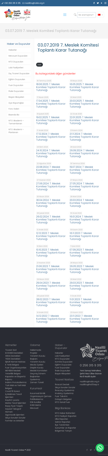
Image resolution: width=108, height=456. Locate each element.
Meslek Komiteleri (38, 370)
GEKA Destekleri (12, 355)
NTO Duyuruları (16, 61)
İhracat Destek (62, 384)
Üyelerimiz (35, 379)
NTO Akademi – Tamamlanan (16, 122)
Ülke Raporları (61, 419)
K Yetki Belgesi (12, 364)
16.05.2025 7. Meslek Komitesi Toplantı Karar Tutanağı (84, 87)
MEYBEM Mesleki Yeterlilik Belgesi (13, 372)
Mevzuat (34, 408)
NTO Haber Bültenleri (65, 413)
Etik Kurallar (35, 402)
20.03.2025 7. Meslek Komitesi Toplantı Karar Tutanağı (84, 103)
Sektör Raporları (62, 422)
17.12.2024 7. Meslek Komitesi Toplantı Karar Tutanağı (51, 136)
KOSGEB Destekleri (14, 353)
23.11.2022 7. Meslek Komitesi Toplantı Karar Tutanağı (84, 318)
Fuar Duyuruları (16, 85)
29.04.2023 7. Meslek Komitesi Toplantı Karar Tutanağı (51, 285)
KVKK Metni (35, 405)
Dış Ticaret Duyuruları (19, 73)
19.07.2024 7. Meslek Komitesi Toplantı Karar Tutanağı (84, 170)
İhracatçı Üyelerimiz (64, 390)
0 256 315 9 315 (90, 365)
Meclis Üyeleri (36, 364)
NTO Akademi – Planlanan (16, 131)
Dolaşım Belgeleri (63, 399)
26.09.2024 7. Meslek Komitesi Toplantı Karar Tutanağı (84, 153)
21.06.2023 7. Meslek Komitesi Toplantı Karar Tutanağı (51, 269)
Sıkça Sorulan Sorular (15, 417)
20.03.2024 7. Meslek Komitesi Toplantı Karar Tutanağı (84, 203)
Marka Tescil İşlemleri (15, 403)
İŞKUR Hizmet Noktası (15, 361)
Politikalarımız (36, 399)
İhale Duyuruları (16, 91)
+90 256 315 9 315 (12, 3)
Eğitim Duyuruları (17, 79)
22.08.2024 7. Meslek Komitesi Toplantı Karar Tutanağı (51, 170)
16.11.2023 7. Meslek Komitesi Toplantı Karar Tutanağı (84, 236)
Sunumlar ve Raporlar (65, 427)
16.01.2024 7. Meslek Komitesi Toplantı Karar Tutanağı (84, 219)
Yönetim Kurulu (37, 361)
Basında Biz (14, 114)
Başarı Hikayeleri (16, 97)
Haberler (13, 50)
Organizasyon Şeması (40, 396)
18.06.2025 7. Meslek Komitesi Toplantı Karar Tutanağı (51, 87)
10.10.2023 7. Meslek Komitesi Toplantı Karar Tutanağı (51, 252)
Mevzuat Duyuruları (18, 55)
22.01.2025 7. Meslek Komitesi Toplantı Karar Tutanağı (84, 120)
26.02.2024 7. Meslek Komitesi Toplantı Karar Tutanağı (51, 219)
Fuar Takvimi (61, 396)
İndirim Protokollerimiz (16, 382)
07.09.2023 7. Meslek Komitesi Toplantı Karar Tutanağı (84, 252)
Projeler (33, 353)
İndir (39, 65)
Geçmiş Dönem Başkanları (38, 375)
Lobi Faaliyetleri (16, 67)
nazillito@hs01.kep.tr (89, 384)
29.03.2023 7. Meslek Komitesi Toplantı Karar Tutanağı (84, 285)
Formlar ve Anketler (14, 420)
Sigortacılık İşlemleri (14, 414)
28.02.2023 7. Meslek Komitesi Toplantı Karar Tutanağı (51, 302)
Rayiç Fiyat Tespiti (14, 406)
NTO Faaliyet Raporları (65, 416)
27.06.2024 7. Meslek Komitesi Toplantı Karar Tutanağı (51, 186)
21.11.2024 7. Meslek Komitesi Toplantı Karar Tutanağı (84, 136)
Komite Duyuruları (63, 361)
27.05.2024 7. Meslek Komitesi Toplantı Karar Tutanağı (84, 186)
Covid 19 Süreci (12, 391)
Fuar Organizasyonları (15, 367)
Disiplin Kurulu (36, 367)
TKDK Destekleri (12, 358)
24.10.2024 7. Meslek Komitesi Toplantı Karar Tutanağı (51, 153)
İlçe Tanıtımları (62, 424)
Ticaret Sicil (10, 350)
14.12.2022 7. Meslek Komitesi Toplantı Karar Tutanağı (51, 318)
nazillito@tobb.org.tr (35, 3)
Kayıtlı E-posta (12, 400)
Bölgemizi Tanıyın (63, 430)
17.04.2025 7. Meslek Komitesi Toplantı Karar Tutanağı (51, 103)
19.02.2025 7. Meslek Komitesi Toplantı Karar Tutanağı (51, 120)
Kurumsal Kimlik (37, 393)
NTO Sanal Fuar (62, 402)
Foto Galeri (14, 108)
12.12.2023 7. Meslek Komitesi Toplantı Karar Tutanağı (51, 236)
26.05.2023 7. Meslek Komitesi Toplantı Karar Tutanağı (84, 269)
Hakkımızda (35, 350)
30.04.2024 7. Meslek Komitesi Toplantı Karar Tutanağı (51, 203)
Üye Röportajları (16, 103)
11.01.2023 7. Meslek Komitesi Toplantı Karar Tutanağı (84, 302)
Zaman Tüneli (37, 382)
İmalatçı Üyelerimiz (64, 393)
